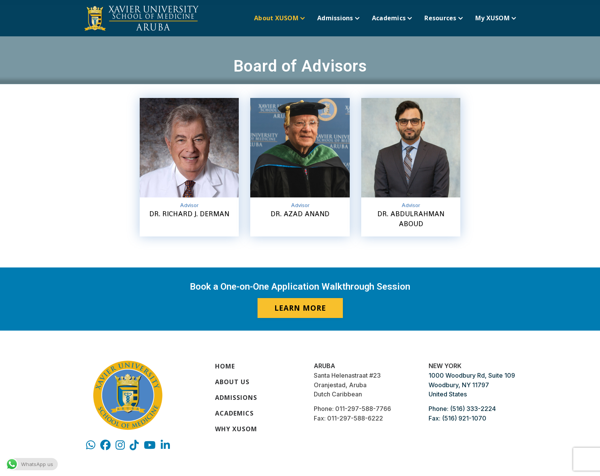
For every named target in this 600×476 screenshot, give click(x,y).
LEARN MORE (300, 308)
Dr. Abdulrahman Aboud (410, 218)
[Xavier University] (141, 18)
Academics (234, 413)
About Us (232, 382)
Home (225, 366)
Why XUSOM (236, 429)
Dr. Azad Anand (300, 213)
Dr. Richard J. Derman (189, 213)
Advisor (189, 205)
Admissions (236, 397)
